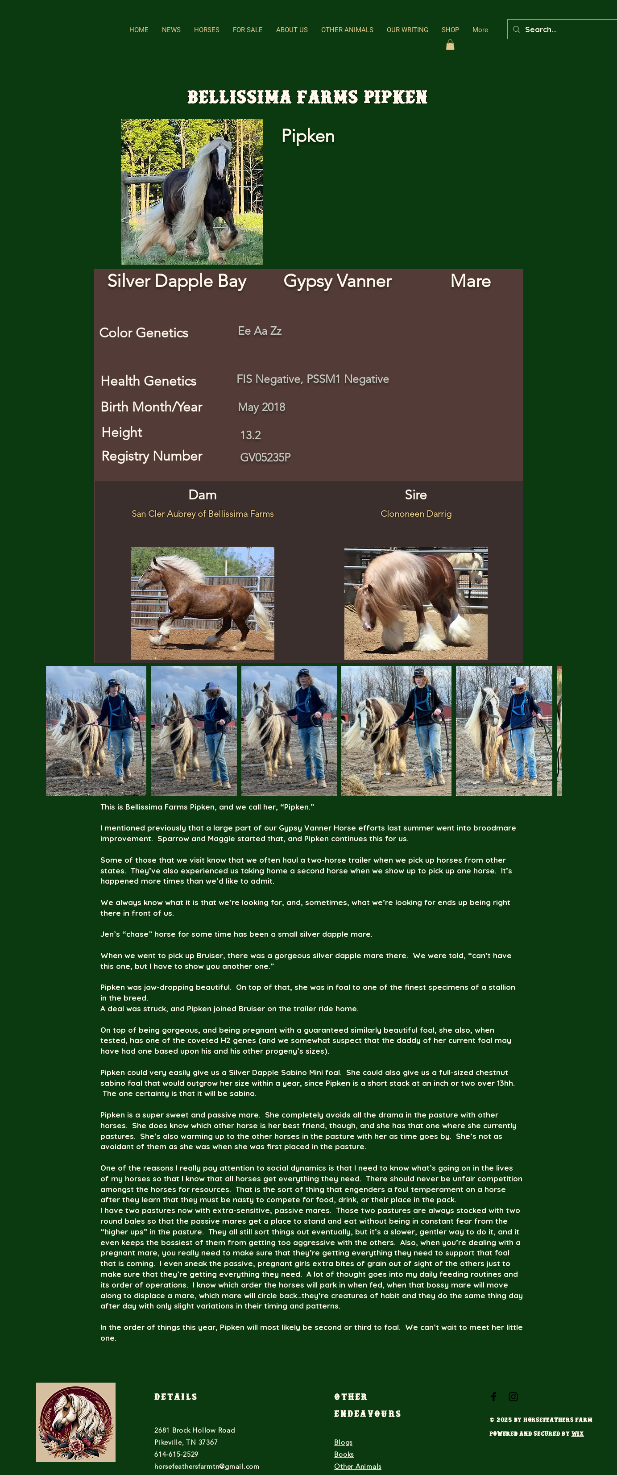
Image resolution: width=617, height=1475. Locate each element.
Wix (577, 1435)
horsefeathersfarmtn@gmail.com (207, 1466)
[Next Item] (547, 731)
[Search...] (569, 29)
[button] (206, 30)
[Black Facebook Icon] (494, 1397)
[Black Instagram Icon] (513, 1397)
